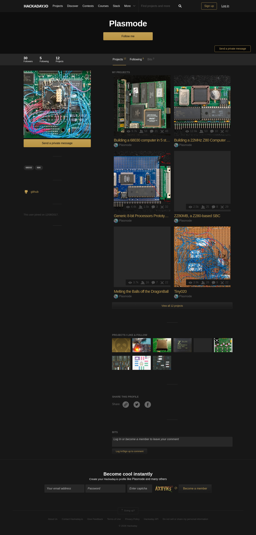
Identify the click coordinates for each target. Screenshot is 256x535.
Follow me (128, 36)
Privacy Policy (132, 519)
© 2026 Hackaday (128, 526)
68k (39, 167)
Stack (116, 5)
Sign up (209, 5)
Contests (88, 5)
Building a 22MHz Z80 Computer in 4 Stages (209, 140)
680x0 (29, 167)
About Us (52, 519)
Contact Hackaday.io (72, 519)
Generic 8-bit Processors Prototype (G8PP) (148, 216)
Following (137, 59)
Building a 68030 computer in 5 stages (144, 140)
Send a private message (232, 48)
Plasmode (123, 144)
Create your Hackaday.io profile (108, 479)
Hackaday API (151, 519)
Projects (58, 5)
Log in (225, 5)
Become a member (195, 489)
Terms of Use (114, 519)
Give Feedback (95, 519)
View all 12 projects (172, 305)
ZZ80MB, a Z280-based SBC (197, 216)
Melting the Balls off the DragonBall (141, 291)
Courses (103, 5)
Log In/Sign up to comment (129, 451)
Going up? (128, 511)
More (130, 6)
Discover (72, 5)
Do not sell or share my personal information (185, 519)
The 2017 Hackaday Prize (217, 340)
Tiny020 (180, 291)
